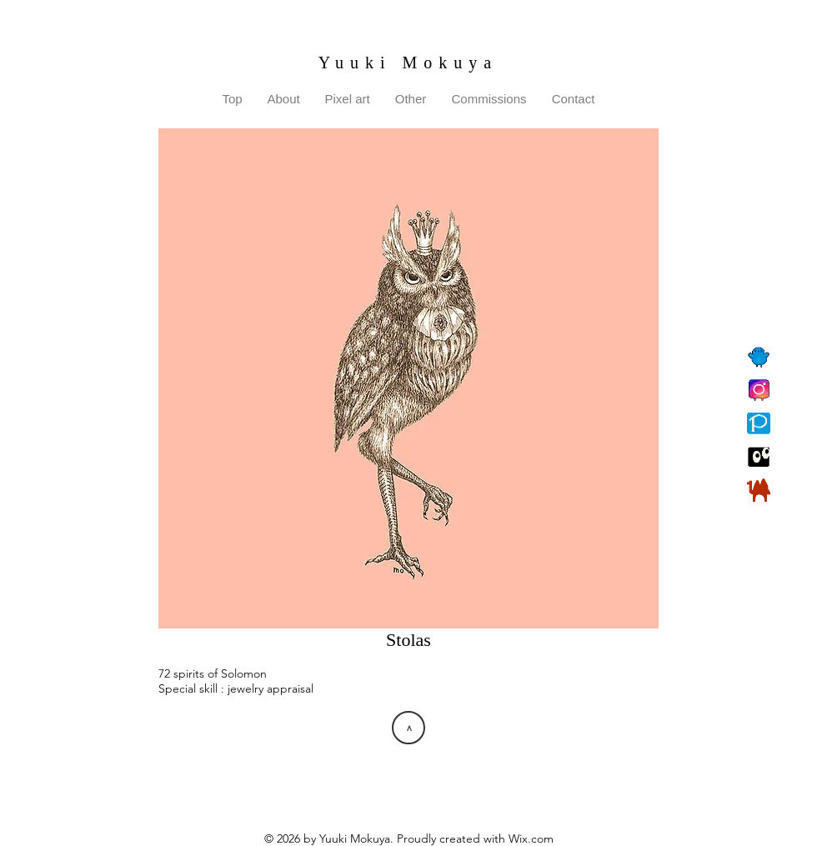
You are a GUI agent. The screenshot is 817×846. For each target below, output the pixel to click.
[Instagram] (758, 390)
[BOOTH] (758, 490)
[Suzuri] (758, 456)
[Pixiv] (758, 423)
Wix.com (531, 838)
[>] (408, 727)
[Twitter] (758, 356)
